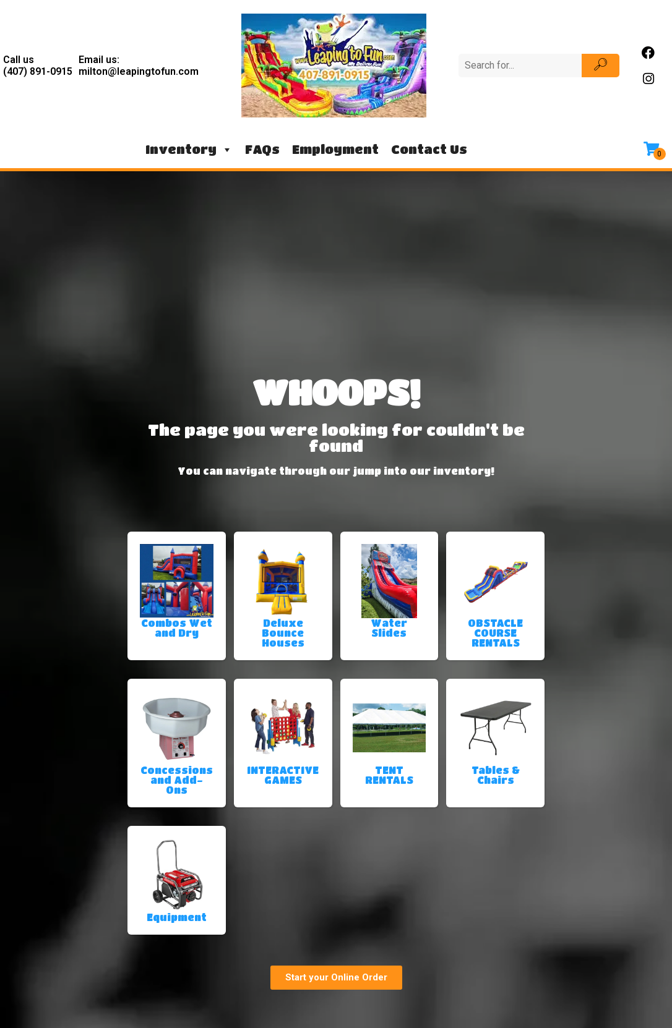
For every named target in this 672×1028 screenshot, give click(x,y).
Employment (335, 149)
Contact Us (429, 149)
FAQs (262, 149)
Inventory (189, 149)
